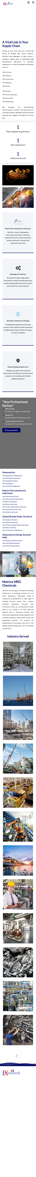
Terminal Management (12, 486)
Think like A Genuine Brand (11, 1109)
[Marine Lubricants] (18, 860)
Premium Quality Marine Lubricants (17, 525)
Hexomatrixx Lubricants (10, 1125)
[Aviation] (18, 1030)
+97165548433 (13, 1152)
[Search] (33, 2)
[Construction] (18, 758)
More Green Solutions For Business (13, 1099)
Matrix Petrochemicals (9, 1128)
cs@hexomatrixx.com (15, 1158)
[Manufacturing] (18, 725)
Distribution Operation (12, 478)
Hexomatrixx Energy (9, 1131)
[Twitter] (6, 1175)
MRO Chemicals (10, 527)
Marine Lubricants (11, 504)
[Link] (8, 3)
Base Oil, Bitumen (11, 501)
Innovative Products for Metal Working (15, 1104)
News (4, 1134)
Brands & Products (11, 520)
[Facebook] (2, 1175)
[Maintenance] (18, 894)
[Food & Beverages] (18, 657)
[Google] (13, 1175)
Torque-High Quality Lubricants (15, 507)
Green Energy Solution (12, 546)
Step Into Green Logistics (10, 1094)
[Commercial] (18, 928)
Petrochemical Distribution (14, 499)
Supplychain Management (13, 475)
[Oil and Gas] (18, 996)
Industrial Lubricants (12, 496)
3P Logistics (9, 483)
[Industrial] (18, 826)
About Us (5, 1122)
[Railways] (18, 792)
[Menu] (28, 2)
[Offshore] (18, 691)
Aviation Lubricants (11, 512)
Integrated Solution (11, 481)
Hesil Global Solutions (12, 543)
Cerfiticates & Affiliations (13, 530)
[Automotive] (18, 962)
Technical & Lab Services (13, 509)
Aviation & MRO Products (13, 540)
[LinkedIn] (10, 1175)
